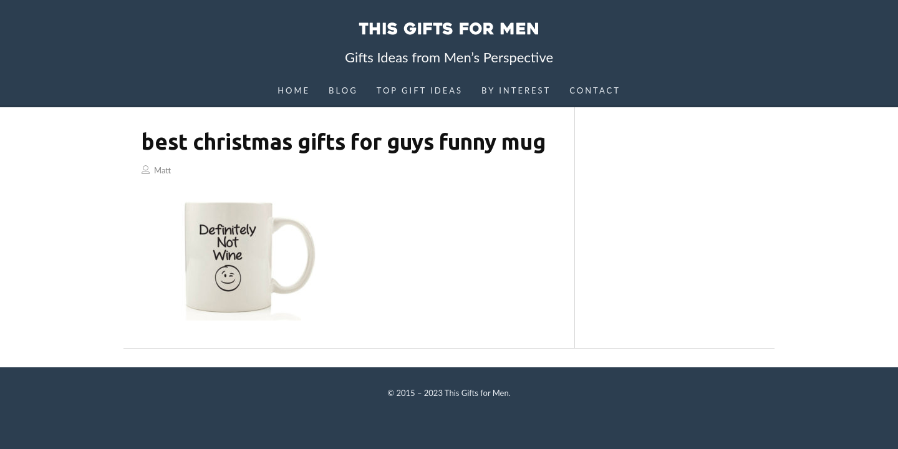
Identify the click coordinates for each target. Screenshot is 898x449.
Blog (343, 90)
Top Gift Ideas (420, 90)
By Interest (516, 90)
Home (294, 90)
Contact (594, 90)
